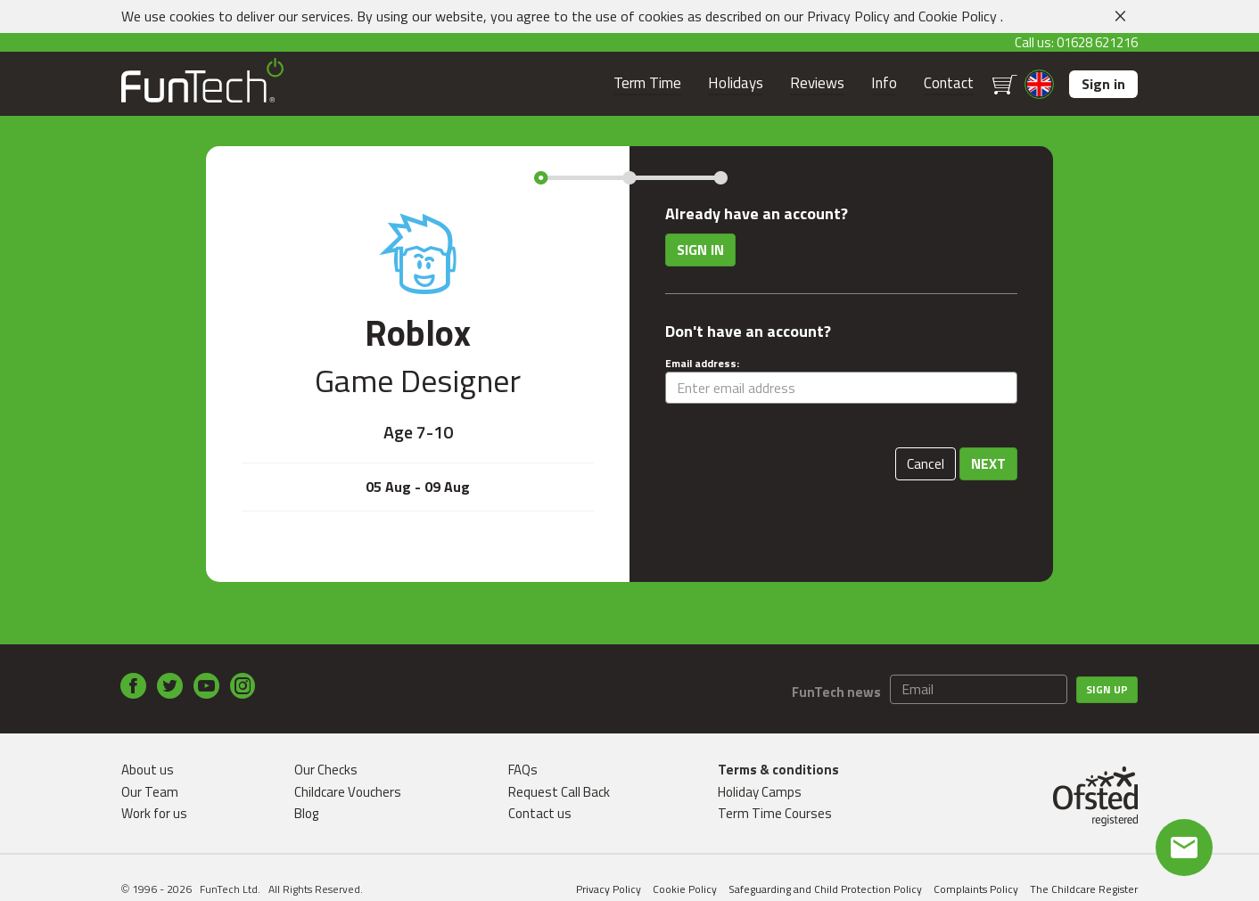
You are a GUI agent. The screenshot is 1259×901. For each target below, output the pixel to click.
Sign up (1107, 689)
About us (147, 769)
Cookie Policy (957, 16)
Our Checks (326, 769)
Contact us (540, 813)
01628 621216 (1097, 42)
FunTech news (836, 692)
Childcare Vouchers (347, 792)
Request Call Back (559, 792)
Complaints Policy (976, 889)
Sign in (1103, 83)
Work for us (154, 813)
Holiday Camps (760, 792)
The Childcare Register (1084, 889)
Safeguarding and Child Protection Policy (825, 889)
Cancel (925, 463)
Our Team (149, 792)
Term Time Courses (775, 813)
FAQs (523, 769)
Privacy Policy (848, 16)
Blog (306, 813)
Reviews (817, 83)
